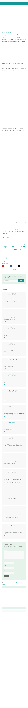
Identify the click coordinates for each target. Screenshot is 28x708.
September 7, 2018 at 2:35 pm (12, 438)
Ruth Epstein (11, 525)
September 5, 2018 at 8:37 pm (12, 360)
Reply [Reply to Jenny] (5, 337)
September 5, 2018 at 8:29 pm (12, 344)
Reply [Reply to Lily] (5, 416)
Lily (9, 406)
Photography (9, 32)
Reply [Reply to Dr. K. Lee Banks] (5, 485)
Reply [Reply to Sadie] (5, 519)
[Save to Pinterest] (3, 266)
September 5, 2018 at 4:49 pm (12, 312)
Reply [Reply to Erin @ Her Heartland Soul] (5, 368)
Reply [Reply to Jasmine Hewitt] (5, 431)
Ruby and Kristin (11, 390)
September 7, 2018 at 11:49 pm (12, 472)
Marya (9, 311)
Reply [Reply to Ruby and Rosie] (5, 384)
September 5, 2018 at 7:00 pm (12, 328)
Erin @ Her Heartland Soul (14, 359)
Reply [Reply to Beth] (6, 500)
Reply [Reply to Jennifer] (5, 353)
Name (5, 560)
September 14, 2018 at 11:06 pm (12, 526)
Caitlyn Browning (12, 293)
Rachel (9, 437)
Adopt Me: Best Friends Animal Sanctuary (10, 604)
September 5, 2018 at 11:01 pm (12, 407)
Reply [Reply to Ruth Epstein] (5, 535)
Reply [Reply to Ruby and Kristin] (5, 400)
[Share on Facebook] (11, 266)
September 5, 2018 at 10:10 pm (12, 391)
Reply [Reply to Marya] (5, 321)
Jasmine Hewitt (11, 422)
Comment (5, 550)
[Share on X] (19, 266)
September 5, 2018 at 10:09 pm (12, 375)
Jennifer (10, 343)
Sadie (9, 507)
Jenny (9, 327)
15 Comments (14, 269)
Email (5, 565)
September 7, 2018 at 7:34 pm (12, 456)
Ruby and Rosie (11, 374)
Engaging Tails (4, 32)
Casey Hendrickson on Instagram (11, 226)
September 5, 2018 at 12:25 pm (12, 294)
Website (5, 570)
